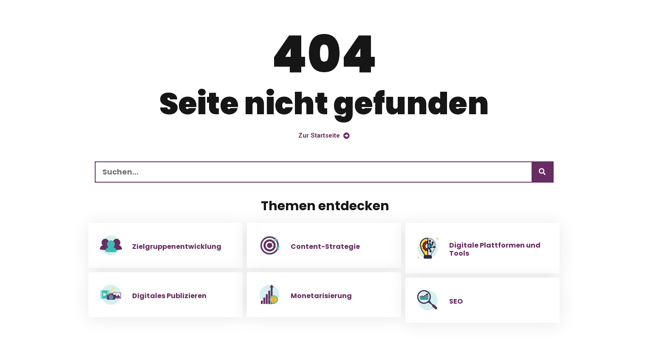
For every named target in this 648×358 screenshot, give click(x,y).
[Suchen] (542, 172)
